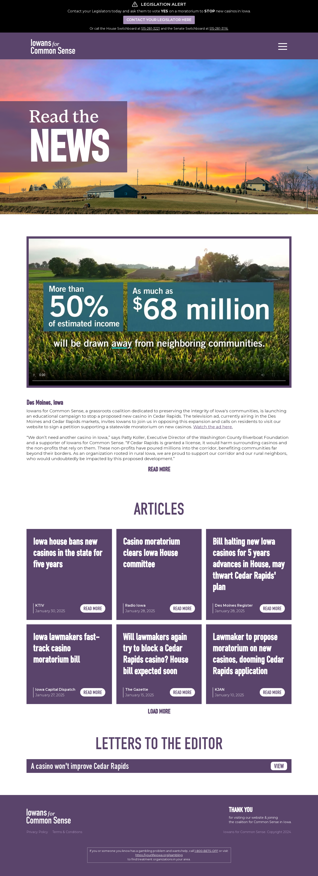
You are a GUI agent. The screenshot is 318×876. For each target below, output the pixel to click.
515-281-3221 (150, 29)
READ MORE (92, 608)
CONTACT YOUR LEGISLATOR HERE (159, 20)
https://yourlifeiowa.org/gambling (159, 855)
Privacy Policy (37, 832)
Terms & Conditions (67, 832)
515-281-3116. (219, 29)
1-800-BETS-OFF (206, 851)
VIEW (279, 766)
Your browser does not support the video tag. (159, 312)
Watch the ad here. (213, 426)
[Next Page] (159, 711)
